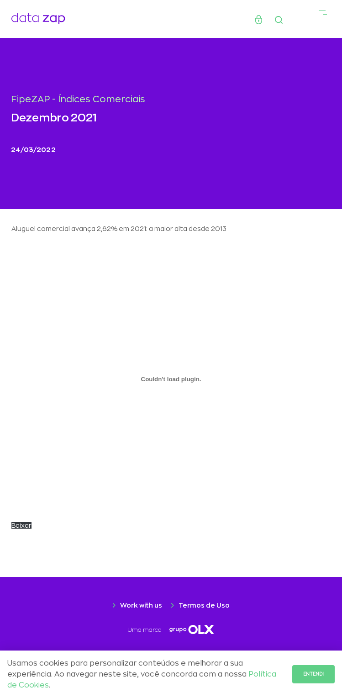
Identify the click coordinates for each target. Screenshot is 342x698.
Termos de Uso (204, 605)
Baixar (21, 525)
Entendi (313, 674)
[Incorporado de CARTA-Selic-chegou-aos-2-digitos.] (171, 379)
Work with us (141, 605)
